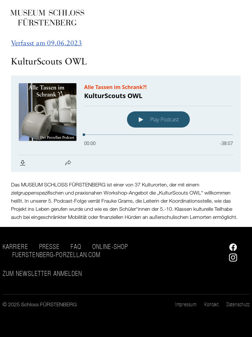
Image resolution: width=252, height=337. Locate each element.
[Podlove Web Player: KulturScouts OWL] (126, 123)
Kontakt (211, 304)
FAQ (76, 246)
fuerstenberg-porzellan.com (56, 254)
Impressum (185, 304)
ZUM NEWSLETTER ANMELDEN (42, 274)
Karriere (15, 246)
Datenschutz (237, 304)
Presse (49, 246)
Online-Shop (110, 246)
